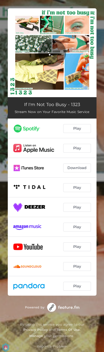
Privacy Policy (35, 330)
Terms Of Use (68, 330)
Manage (36, 336)
